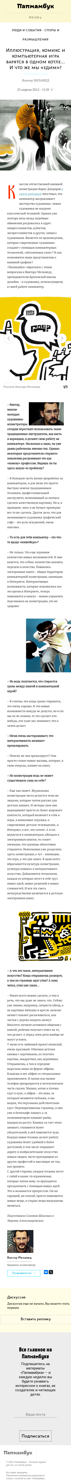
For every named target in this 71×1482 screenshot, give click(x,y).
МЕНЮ (34, 17)
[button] (62, 299)
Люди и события (26, 30)
